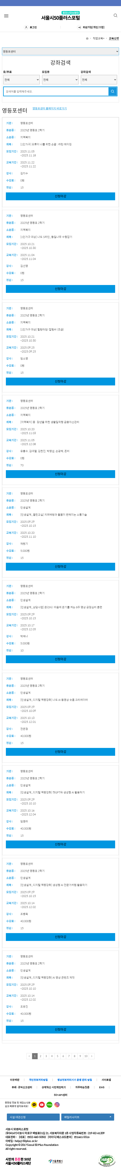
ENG (101, 1087)
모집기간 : (12, 151)
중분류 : (10, 130)
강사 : (9, 173)
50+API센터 (60, 1095)
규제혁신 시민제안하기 (54, 1087)
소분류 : (10, 137)
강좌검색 (86, 72)
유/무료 (7, 72)
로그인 (30, 27)
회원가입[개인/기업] (91, 27)
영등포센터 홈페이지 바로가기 (50, 108)
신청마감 (60, 196)
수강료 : (10, 180)
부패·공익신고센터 (22, 1087)
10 (86, 1056)
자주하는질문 (82, 1087)
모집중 (46, 72)
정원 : (9, 187)
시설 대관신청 (18, 1117)
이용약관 (14, 1080)
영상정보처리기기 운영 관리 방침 (74, 1080)
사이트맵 (106, 1080)
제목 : (9, 144)
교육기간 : (12, 162)
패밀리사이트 (87, 1118)
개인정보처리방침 (38, 1080)
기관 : (9, 123)
